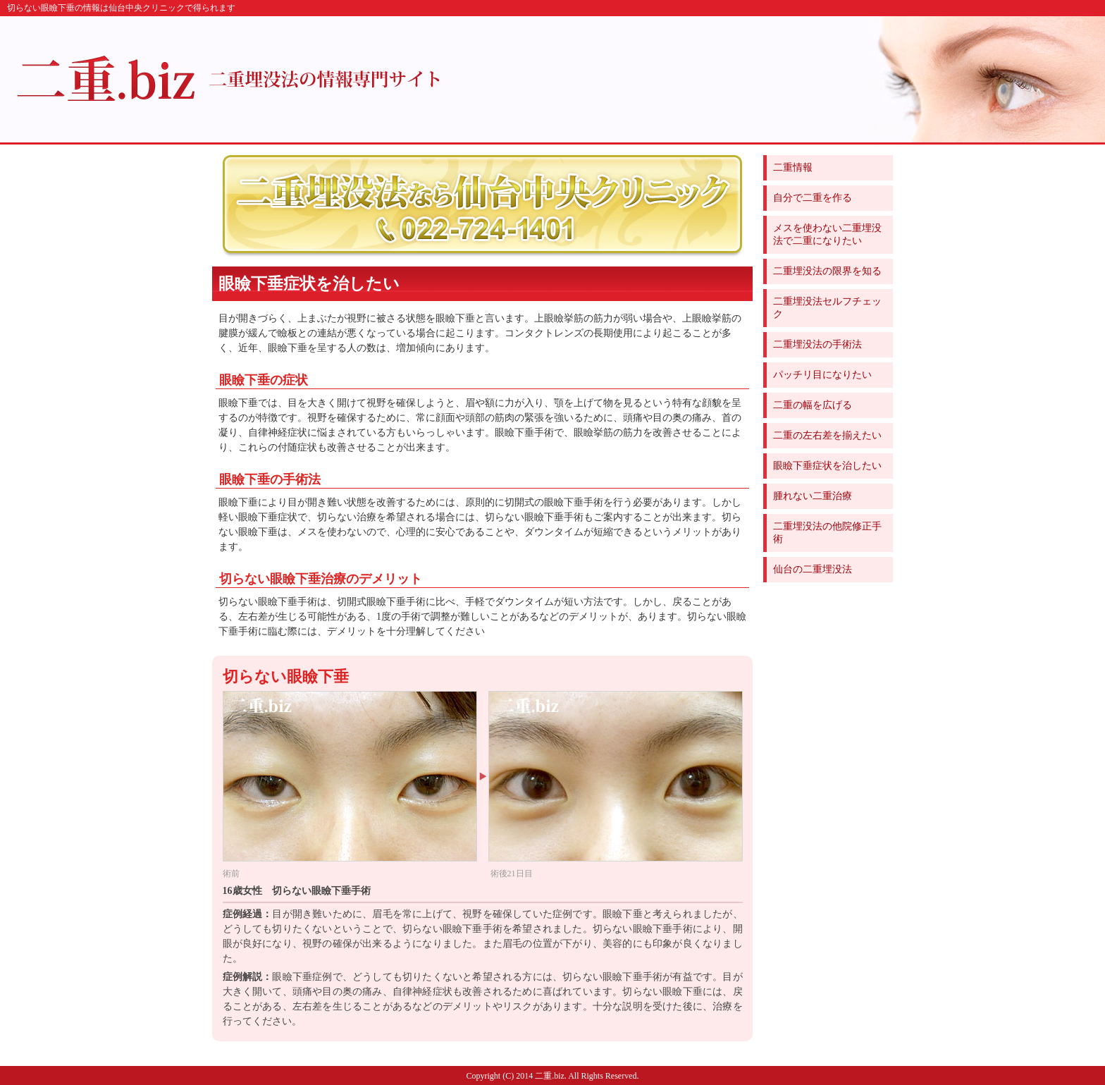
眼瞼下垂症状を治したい (827, 465)
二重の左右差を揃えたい (827, 435)
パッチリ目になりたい (822, 374)
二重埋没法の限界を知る (827, 271)
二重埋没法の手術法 (817, 344)
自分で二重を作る (812, 197)
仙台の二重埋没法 (812, 569)
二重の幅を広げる (812, 405)
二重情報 (793, 167)
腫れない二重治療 (812, 496)
